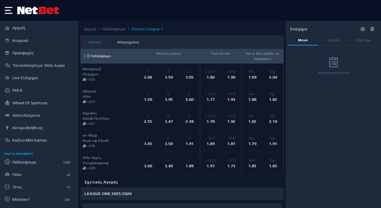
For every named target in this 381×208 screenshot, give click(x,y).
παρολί (333, 40)
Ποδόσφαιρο (111, 29)
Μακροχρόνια (128, 42)
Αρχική (90, 29)
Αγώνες (95, 42)
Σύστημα (364, 40)
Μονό (303, 40)
